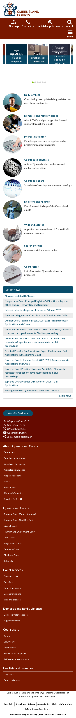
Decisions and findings (37, 201)
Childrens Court (11, 555)
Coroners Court (11, 549)
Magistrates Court (13, 543)
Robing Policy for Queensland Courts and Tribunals (32, 390)
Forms (7, 481)
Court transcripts (12, 588)
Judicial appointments (50, 24)
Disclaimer (21, 704)
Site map (14, 24)
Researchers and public (15, 653)
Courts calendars (34, 180)
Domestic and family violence (41, 115)
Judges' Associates (13, 475)
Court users (11, 629)
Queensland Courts (16, 508)
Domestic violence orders (16, 614)
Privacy (31, 704)
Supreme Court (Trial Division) (18, 520)
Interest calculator (35, 136)
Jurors (7, 636)
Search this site (13, 499)
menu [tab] (70, 34)
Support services (12, 620)
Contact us (28, 24)
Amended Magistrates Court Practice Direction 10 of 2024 (36, 315)
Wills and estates (34, 224)
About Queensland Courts (20, 446)
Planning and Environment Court (19, 531)
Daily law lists (32, 94)
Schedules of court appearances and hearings (48, 185)
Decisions (8, 582)
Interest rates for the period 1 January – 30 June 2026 (33, 310)
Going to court (11, 576)
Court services (13, 570)
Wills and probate (12, 599)
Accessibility (43, 704)
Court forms (31, 266)
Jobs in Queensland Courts (37, 709)
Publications (10, 487)
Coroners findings (12, 593)
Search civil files (33, 245)
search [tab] (70, 24)
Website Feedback (18, 413)
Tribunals (8, 561)
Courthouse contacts (36, 159)
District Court (10, 526)
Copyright (8, 704)
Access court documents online (40, 250)
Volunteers (9, 641)
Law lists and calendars (18, 668)
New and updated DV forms (20, 295)
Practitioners (10, 647)
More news (65, 395)
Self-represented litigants (16, 659)
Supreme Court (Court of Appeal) (20, 514)
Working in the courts (14, 464)
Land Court (9, 537)
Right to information (13, 493)
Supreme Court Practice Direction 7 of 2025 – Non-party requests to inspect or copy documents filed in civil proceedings (35, 372)
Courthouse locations (14, 458)
